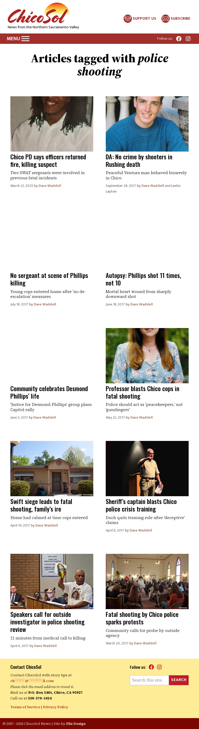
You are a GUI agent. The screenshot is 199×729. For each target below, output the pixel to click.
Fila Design (76, 723)
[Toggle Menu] (25, 38)
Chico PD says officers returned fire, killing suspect (48, 160)
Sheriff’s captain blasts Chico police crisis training (141, 504)
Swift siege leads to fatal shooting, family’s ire (41, 504)
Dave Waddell (50, 186)
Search (179, 679)
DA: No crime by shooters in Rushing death (139, 160)
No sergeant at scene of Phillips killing (49, 278)
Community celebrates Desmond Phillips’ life (49, 392)
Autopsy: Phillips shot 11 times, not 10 (143, 278)
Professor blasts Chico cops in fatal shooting (142, 392)
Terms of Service (25, 707)
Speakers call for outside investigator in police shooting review (47, 621)
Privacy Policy (55, 707)
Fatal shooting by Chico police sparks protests (142, 617)
